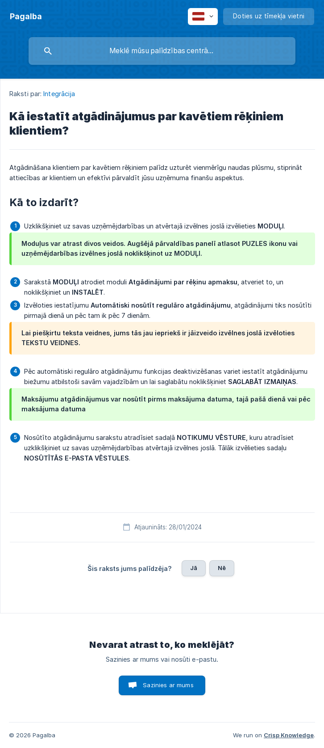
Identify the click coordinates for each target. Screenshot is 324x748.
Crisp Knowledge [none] (289, 735)
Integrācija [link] (59, 93)
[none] (26, 16)
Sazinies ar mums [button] (168, 685)
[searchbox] (162, 51)
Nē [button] (222, 567)
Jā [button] (193, 567)
